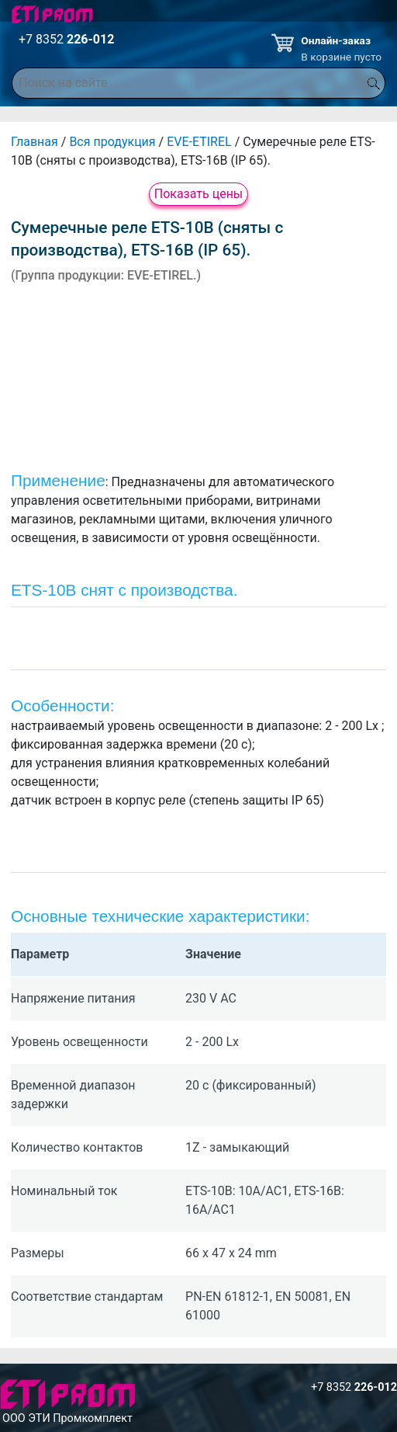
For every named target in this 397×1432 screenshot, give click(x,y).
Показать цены (198, 193)
